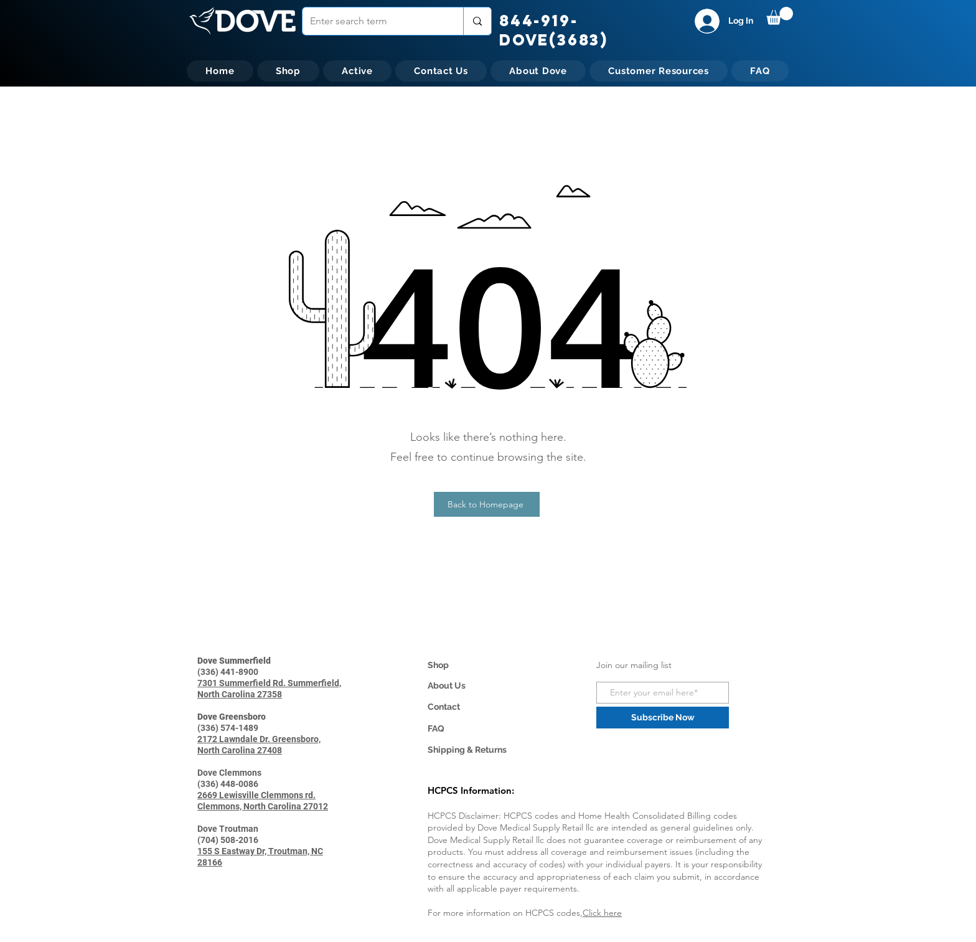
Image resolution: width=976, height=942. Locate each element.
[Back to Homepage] (487, 504)
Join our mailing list (634, 665)
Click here (602, 912)
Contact (444, 707)
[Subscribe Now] (662, 717)
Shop (438, 665)
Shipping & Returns (467, 750)
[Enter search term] (373, 21)
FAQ (436, 728)
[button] (779, 16)
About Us (447, 685)
